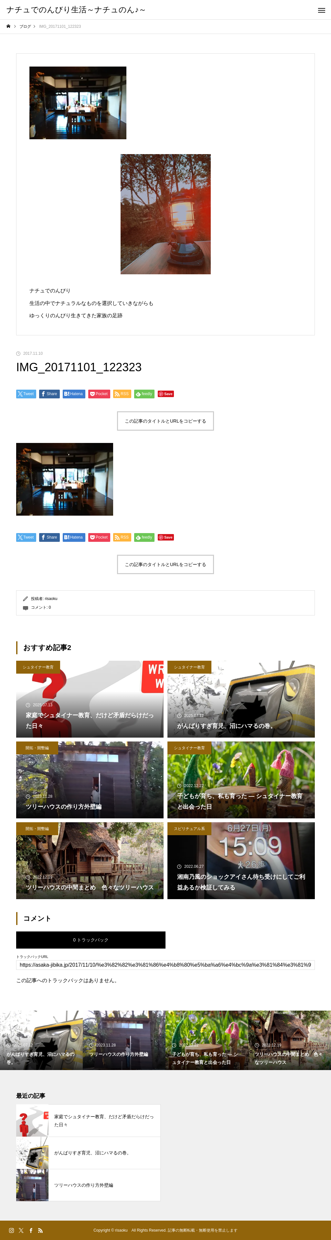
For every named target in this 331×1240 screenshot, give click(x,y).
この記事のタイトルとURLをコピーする (165, 421)
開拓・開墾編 (37, 748)
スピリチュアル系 (189, 828)
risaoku (51, 598)
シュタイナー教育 (38, 667)
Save (168, 394)
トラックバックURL (32, 957)
